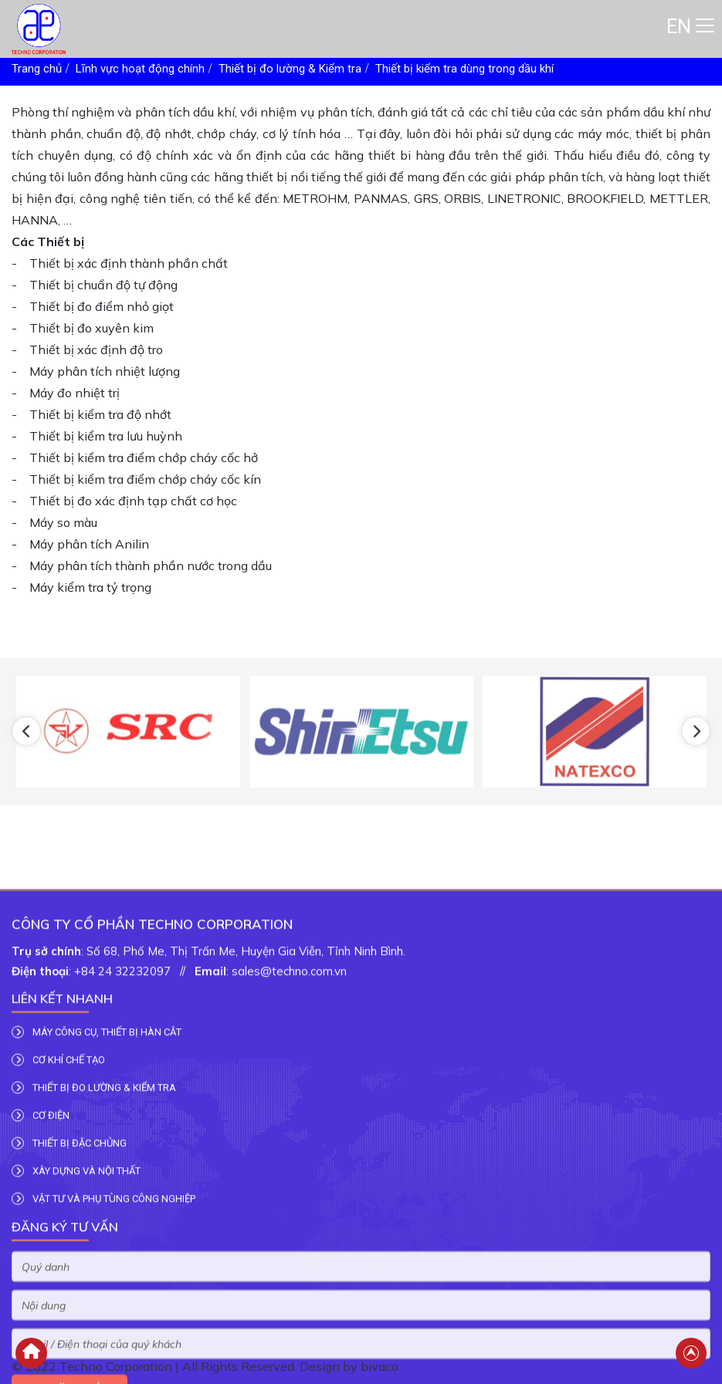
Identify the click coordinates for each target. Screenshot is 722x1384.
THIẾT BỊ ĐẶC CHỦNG (69, 1328)
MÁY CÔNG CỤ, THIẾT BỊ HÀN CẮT (96, 1216)
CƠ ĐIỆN (40, 1300)
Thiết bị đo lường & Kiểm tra (290, 69)
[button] (26, 778)
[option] (128, 778)
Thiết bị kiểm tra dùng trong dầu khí (464, 69)
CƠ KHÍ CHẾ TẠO (58, 1244)
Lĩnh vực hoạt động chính (140, 69)
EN (678, 26)
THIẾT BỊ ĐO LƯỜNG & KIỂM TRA (94, 1272)
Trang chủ (37, 69)
